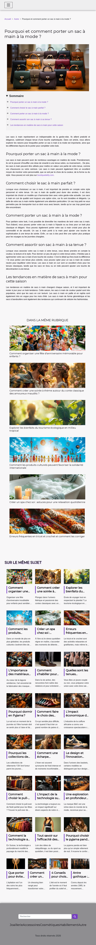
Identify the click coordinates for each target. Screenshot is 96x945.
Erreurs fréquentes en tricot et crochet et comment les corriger (47, 536)
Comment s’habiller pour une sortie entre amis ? (48, 676)
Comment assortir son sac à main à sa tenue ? (31, 119)
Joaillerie (16, 925)
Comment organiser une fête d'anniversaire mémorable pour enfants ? (46, 355)
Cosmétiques (50, 925)
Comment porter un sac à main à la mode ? (29, 114)
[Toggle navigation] (8, 5)
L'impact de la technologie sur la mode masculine (48, 800)
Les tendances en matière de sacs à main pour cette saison (36, 125)
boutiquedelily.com (45, 175)
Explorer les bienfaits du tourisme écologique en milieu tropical (43, 429)
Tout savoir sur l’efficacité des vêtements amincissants (47, 841)
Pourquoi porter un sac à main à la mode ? (29, 102)
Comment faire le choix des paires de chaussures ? (47, 717)
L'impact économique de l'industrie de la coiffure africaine (78, 717)
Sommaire (16, 96)
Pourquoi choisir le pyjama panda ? (77, 839)
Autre (16, 19)
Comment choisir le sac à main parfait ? (27, 108)
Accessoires (31, 925)
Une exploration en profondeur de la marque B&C (77, 800)
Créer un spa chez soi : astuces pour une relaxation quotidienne (47, 502)
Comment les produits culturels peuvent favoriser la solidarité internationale (46, 466)
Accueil (7, 19)
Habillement (69, 925)
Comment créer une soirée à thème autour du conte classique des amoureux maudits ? (47, 392)
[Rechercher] (44, 916)
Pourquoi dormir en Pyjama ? (20, 713)
